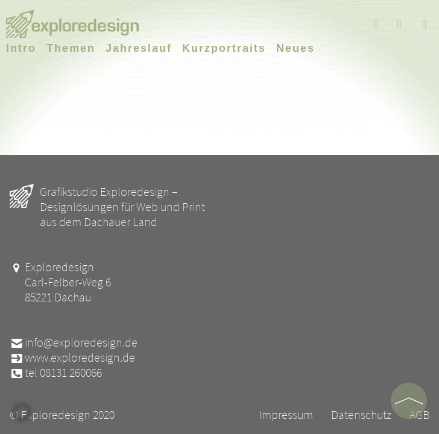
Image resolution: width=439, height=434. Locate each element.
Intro (21, 48)
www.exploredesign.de (72, 357)
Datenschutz (361, 414)
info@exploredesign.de (73, 342)
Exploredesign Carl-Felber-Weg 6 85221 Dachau (60, 281)
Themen (70, 48)
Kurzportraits (224, 48)
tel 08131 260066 (56, 372)
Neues (295, 48)
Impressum (286, 414)
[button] (21, 412)
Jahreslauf (139, 48)
